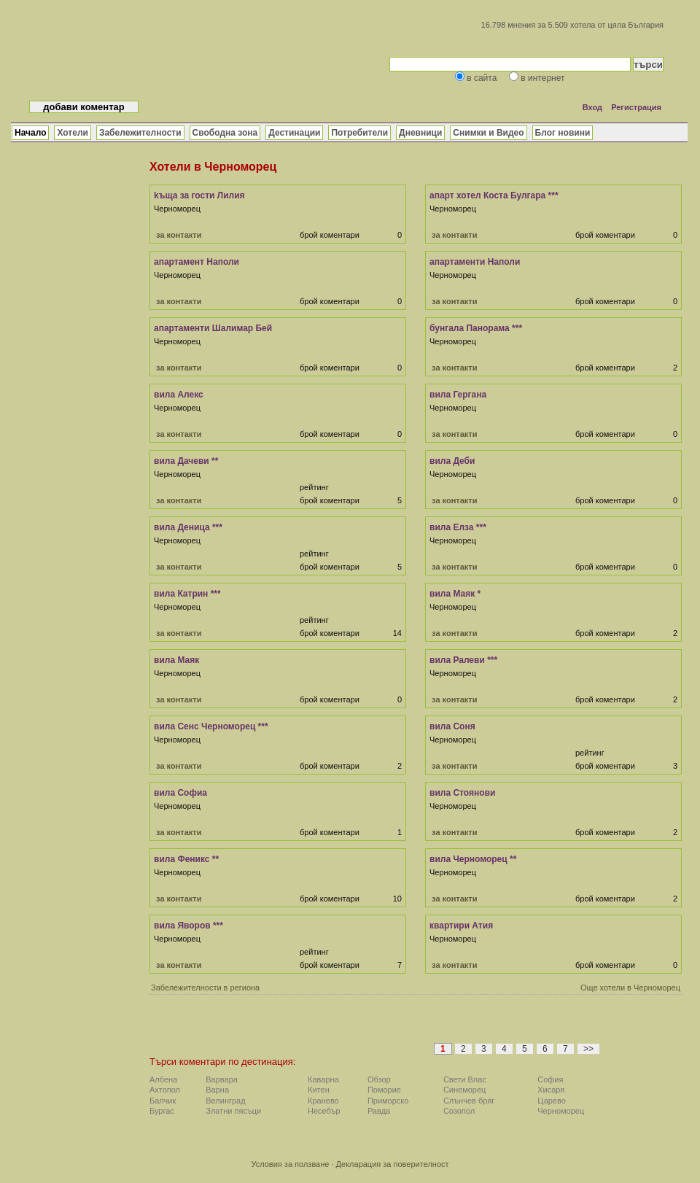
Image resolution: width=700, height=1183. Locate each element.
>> (588, 1049)
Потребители (359, 133)
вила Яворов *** (188, 925)
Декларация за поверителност (392, 1164)
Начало (30, 133)
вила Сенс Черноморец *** (211, 726)
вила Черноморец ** (472, 859)
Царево (551, 1100)
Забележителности (140, 133)
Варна (217, 1089)
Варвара (222, 1079)
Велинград (225, 1100)
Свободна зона (225, 133)
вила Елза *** (457, 527)
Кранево (323, 1100)
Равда (379, 1110)
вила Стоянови (462, 793)
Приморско (388, 1100)
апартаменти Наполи (474, 262)
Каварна (323, 1079)
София (550, 1079)
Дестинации (294, 133)
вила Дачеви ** (186, 461)
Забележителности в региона (205, 987)
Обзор (379, 1079)
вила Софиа (180, 793)
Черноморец (560, 1110)
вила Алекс (178, 394)
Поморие (384, 1089)
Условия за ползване (290, 1164)
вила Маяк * (455, 594)
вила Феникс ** (186, 859)
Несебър (324, 1110)
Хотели (72, 133)
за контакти (178, 234)
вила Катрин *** (187, 594)
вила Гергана (457, 394)
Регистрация (636, 107)
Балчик (162, 1100)
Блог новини (563, 133)
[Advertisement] (332, 1030)
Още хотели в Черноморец (630, 987)
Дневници (420, 133)
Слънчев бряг (468, 1100)
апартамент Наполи (196, 262)
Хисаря (550, 1089)
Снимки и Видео (488, 133)
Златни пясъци (233, 1110)
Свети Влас (464, 1079)
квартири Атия (461, 925)
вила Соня (452, 726)
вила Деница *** (188, 527)
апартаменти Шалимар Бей (213, 328)
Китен (319, 1089)
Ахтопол (164, 1089)
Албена (163, 1079)
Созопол (459, 1110)
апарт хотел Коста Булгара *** (494, 195)
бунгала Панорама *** (475, 328)
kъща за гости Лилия (199, 195)
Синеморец (464, 1089)
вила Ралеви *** (463, 660)
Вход (592, 107)
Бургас (161, 1110)
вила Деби (452, 461)
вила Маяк (176, 660)
